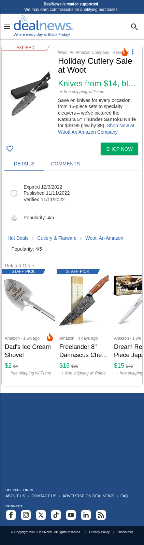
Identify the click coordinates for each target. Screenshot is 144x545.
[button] (72, 92)
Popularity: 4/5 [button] (27, 249)
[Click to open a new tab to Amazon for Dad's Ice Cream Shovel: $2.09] (29, 327)
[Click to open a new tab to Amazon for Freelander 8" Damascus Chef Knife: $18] (84, 327)
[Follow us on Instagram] (25, 515)
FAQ (124, 496)
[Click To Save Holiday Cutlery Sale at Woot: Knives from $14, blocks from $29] (10, 149)
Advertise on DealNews (88, 496)
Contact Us (43, 496)
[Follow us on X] (40, 515)
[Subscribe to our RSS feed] (101, 515)
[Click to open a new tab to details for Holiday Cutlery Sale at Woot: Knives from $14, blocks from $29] (30, 94)
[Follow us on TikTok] (56, 515)
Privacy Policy (99, 532)
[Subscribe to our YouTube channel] (71, 515)
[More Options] (133, 51)
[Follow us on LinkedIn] (86, 515)
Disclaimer (125, 532)
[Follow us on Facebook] (10, 515)
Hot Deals (18, 238)
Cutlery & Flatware (56, 238)
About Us (15, 496)
